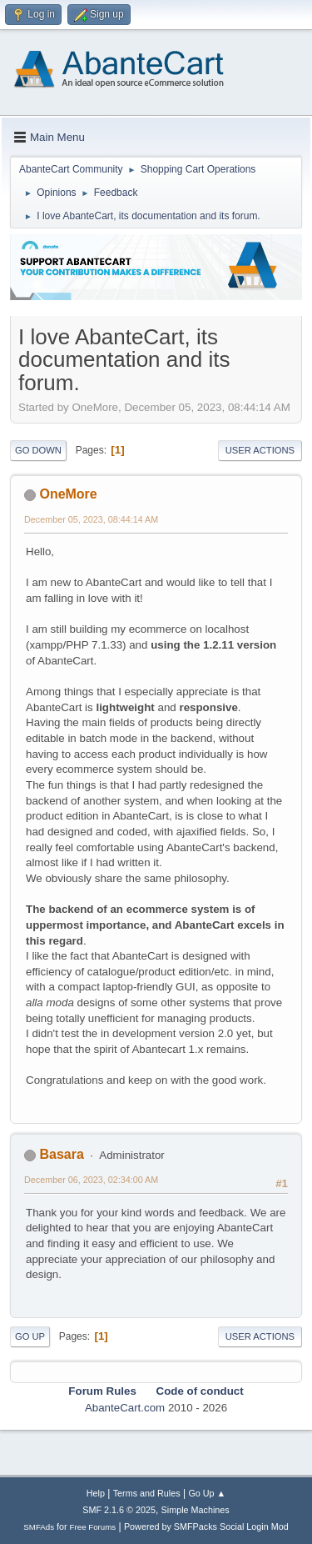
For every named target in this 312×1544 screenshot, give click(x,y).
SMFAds (38, 1526)
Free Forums (93, 1526)
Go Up (30, 1336)
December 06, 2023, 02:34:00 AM (91, 1180)
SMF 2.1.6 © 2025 (119, 1510)
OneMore (68, 494)
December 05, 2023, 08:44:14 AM (91, 519)
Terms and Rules (147, 1493)
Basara (61, 1154)
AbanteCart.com (125, 1407)
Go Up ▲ (206, 1493)
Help (96, 1493)
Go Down (38, 450)
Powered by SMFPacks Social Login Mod (206, 1526)
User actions (260, 450)
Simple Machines (195, 1510)
